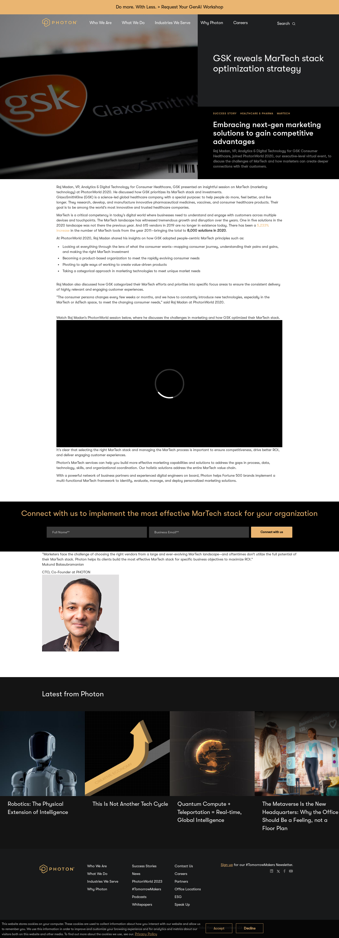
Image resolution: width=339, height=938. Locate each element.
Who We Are (100, 23)
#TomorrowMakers (146, 889)
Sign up (227, 865)
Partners (181, 881)
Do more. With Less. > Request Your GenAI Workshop (169, 6)
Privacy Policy (146, 934)
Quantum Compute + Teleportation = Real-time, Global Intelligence (209, 812)
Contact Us (184, 866)
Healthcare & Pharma (256, 113)
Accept (219, 928)
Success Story (225, 113)
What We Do (133, 23)
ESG (178, 897)
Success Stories (144, 866)
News (136, 874)
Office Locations (188, 889)
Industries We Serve (172, 23)
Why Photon (212, 23)
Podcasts (139, 897)
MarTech (283, 113)
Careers (240, 23)
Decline (249, 928)
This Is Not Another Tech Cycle (130, 804)
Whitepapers (142, 904)
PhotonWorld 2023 (147, 881)
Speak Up (182, 904)
